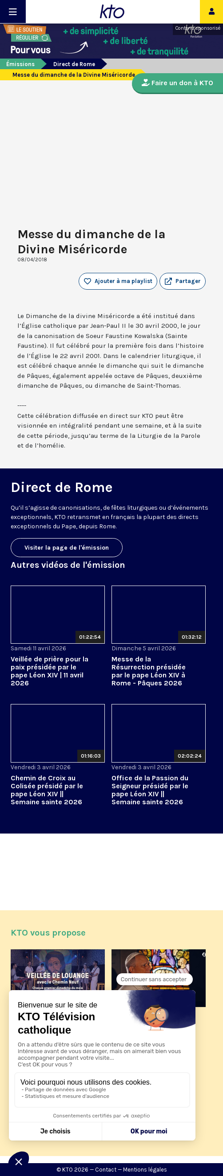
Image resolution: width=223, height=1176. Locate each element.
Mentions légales (145, 1169)
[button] (182, 281)
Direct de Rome (74, 64)
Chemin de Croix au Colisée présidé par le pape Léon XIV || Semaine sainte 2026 (47, 790)
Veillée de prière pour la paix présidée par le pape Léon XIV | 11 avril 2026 (49, 671)
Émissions (20, 64)
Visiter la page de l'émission (66, 547)
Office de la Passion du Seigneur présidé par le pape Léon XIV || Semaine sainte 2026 (150, 790)
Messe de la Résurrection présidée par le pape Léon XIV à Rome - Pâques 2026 (149, 671)
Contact (105, 1169)
